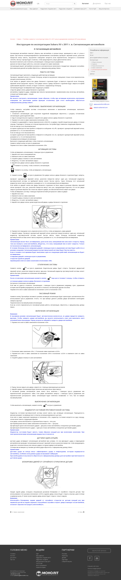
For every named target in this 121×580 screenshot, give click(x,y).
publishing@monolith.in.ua (21, 575)
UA (38, 3)
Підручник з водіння (65, 9)
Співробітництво (67, 561)
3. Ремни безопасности (97, 66)
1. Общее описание (96, 62)
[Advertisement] (60, 25)
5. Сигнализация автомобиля (99, 69)
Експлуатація (94, 60)
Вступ (91, 55)
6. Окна (93, 71)
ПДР (37, 554)
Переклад (65, 555)
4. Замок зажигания (96, 67)
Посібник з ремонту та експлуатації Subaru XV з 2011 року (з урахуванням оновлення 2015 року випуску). (54, 39)
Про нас (108, 3)
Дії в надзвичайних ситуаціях (99, 57)
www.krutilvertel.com (101, 107)
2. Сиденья (94, 64)
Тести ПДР (92, 9)
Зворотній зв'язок (99, 551)
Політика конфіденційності (94, 568)
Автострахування (41, 565)
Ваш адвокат (34, 9)
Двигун (92, 74)
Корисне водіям (41, 567)
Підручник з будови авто (48, 9)
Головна (12, 554)
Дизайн (64, 557)
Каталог (12, 39)
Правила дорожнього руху (18, 9)
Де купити (97, 3)
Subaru (19, 39)
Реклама (64, 554)
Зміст (91, 53)
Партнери (65, 559)
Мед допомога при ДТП (43, 561)
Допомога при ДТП (80, 9)
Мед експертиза (104, 9)
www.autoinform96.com (101, 104)
